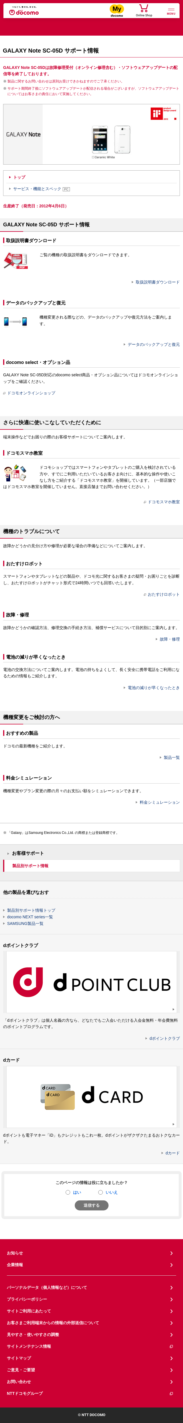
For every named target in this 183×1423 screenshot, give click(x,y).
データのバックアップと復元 (154, 344)
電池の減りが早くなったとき (154, 687)
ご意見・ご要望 (21, 1370)
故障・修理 (170, 639)
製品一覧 (172, 757)
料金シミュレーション (160, 802)
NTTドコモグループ (90, 1393)
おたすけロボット (162, 594)
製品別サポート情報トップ (31, 910)
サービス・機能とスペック (41, 188)
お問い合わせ (19, 1381)
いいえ (112, 1192)
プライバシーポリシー (27, 1299)
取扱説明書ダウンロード (158, 282)
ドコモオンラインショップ (29, 393)
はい (77, 1192)
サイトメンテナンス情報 (90, 1346)
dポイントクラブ (164, 1038)
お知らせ (15, 1253)
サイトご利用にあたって (29, 1311)
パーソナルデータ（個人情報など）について (47, 1287)
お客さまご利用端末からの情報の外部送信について (53, 1322)
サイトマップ (19, 1358)
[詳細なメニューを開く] (171, 11)
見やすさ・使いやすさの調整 (33, 1334)
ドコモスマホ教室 (162, 502)
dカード (173, 1153)
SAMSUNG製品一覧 (25, 923)
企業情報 (15, 1264)
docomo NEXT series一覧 (30, 917)
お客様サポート (28, 853)
